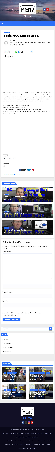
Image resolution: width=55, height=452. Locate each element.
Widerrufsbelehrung (23, 448)
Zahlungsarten (32, 448)
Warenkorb (41, 444)
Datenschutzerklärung (18, 433)
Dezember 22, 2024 (10, 396)
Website (5, 301)
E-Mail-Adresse (8, 292)
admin (14, 40)
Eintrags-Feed (7, 343)
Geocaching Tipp (41, 372)
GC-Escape (7, 32)
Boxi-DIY (9, 390)
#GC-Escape (37, 42)
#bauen (22, 42)
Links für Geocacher (41, 441)
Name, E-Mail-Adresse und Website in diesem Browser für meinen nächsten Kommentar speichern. (25, 314)
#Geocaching (46, 42)
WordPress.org (7, 351)
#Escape (30, 42)
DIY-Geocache (33, 372)
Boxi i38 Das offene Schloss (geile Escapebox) (12, 377)
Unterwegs (27, 444)
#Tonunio (25, 45)
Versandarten (34, 444)
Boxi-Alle (9, 372)
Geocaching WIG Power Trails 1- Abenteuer (37, 394)
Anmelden (6, 339)
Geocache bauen (49, 433)
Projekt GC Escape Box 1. (21, 36)
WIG (44, 390)
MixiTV (27, 16)
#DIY (26, 42)
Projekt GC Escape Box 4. (15, 197)
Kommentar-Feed (8, 347)
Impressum (18, 437)
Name (5, 283)
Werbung (47, 444)
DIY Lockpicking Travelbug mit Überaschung (37, 377)
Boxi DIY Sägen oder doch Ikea (13, 393)
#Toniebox (18, 45)
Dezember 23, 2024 (10, 379)
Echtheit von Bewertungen (37, 433)
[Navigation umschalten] (28, 23)
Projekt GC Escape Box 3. (15, 213)
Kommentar (7, 251)
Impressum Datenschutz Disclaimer (30, 437)
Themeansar (41, 429)
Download (27, 433)
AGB (7, 433)
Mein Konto (50, 441)
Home (3, 433)
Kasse (33, 441)
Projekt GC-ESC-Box (19, 444)
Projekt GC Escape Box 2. (11, 174)
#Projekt (12, 45)
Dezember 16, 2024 (37, 396)
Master (14, 372)
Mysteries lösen (9, 444)
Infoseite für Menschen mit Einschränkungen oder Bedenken (16, 441)
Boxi (5, 372)
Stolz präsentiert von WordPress (19, 429)
